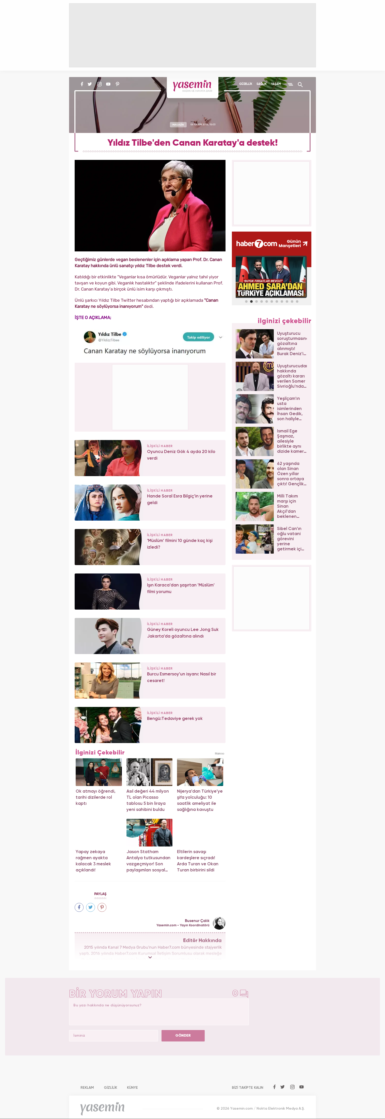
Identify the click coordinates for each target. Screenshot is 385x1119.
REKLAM (87, 1088)
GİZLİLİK (110, 1088)
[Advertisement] (150, 396)
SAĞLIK (261, 84)
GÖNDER (183, 1035)
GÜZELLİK (245, 84)
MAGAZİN (178, 124)
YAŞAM (276, 84)
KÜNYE (132, 1088)
